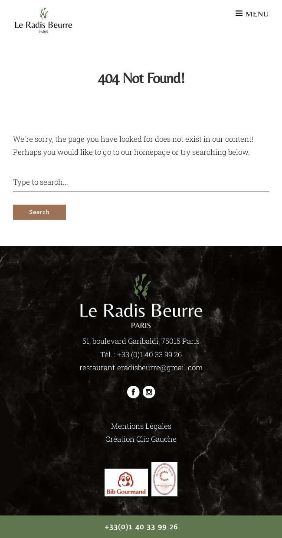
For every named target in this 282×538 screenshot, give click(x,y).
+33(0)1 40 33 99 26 (141, 526)
